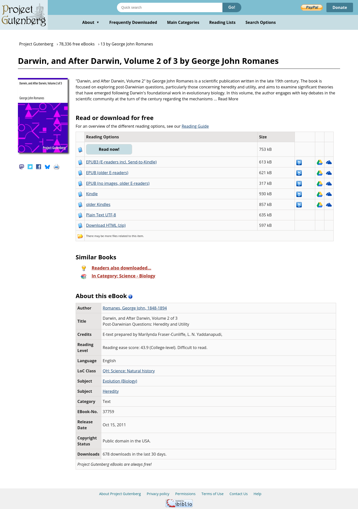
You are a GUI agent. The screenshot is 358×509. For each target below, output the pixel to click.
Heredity (111, 391)
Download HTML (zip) (106, 225)
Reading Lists (222, 22)
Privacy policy (158, 493)
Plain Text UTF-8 (101, 215)
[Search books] (169, 7)
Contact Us (238, 493)
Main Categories (183, 22)
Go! (231, 7)
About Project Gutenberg (120, 493)
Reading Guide (195, 126)
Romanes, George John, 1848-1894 (135, 308)
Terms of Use (213, 493)
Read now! (109, 149)
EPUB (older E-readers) (107, 172)
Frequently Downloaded (133, 22)
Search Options (261, 22)
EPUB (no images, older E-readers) (118, 183)
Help (257, 493)
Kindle (92, 193)
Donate (339, 7)
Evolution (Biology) (120, 381)
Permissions (185, 493)
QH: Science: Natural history (129, 371)
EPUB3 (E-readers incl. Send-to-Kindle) (121, 162)
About (91, 22)
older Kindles (98, 204)
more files (111, 236)
